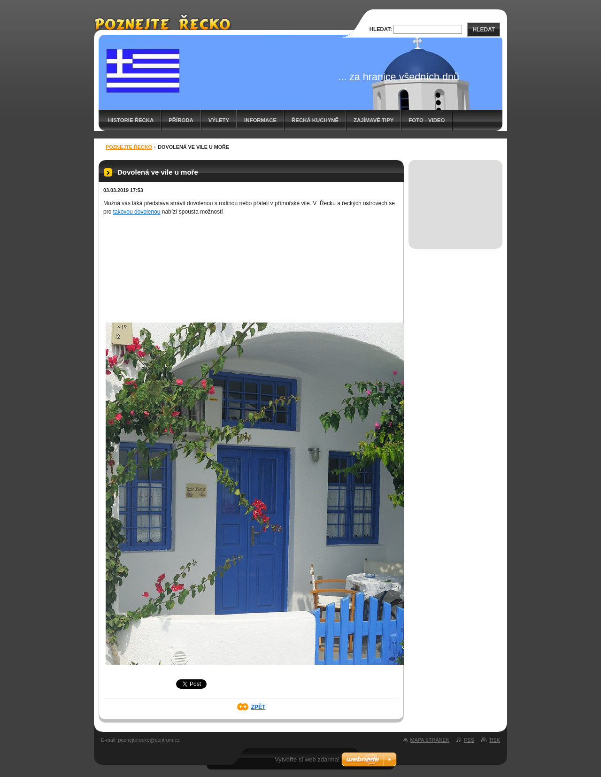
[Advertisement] (455, 194)
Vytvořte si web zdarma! (307, 759)
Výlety (218, 120)
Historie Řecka (131, 120)
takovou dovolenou (137, 211)
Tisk (494, 740)
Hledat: (381, 29)
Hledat (483, 29)
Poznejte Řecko (129, 147)
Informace (260, 120)
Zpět (258, 707)
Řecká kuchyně (315, 120)
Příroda (181, 120)
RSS (469, 740)
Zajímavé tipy (373, 120)
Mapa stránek (429, 740)
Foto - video (426, 120)
